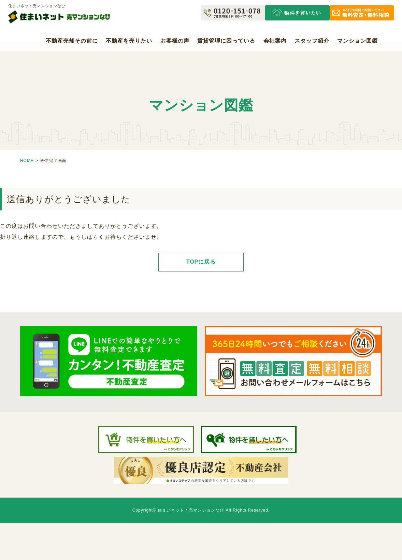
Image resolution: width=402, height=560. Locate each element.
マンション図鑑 (357, 41)
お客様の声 (174, 41)
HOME (27, 160)
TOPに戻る (201, 262)
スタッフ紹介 (312, 41)
